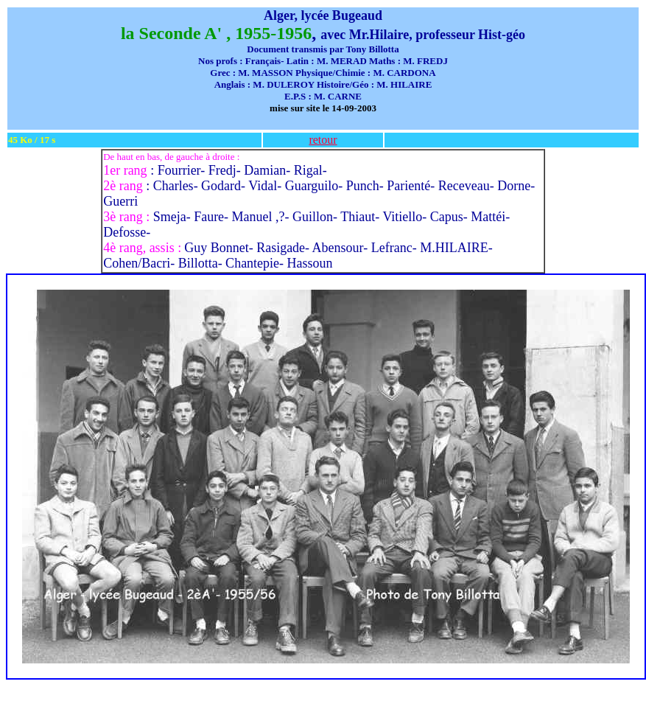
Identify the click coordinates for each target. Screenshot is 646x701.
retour (323, 139)
